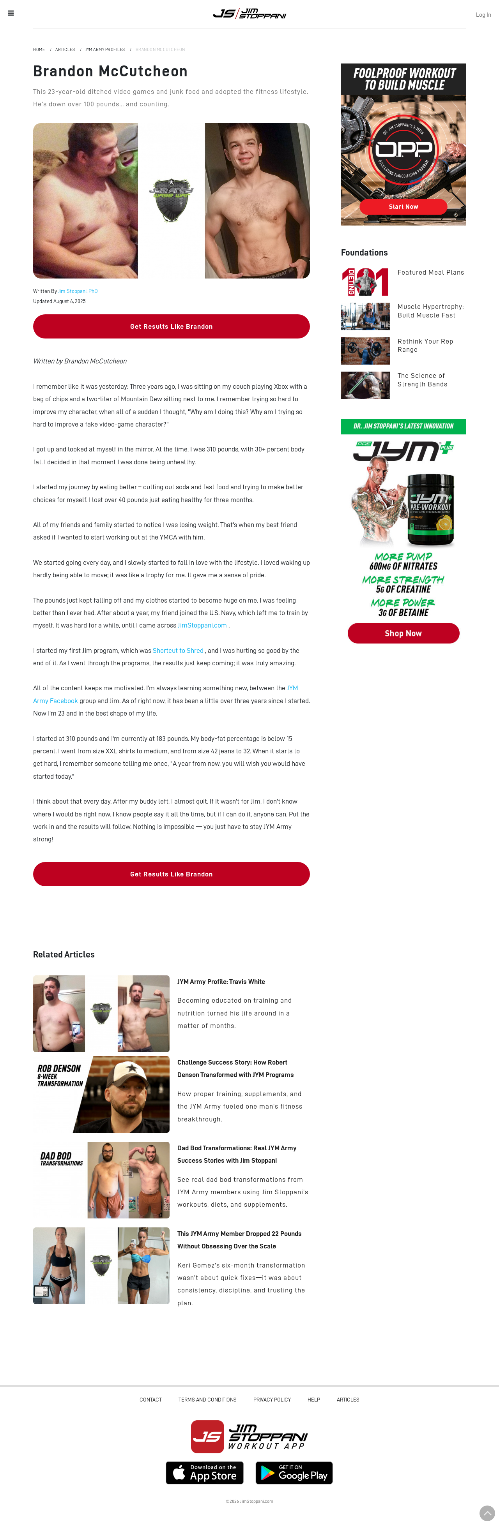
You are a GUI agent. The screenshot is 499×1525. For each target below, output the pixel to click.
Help (314, 1399)
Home (39, 50)
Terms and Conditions (208, 1399)
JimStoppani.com (203, 625)
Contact (151, 1399)
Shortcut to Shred (179, 650)
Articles (65, 50)
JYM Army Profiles (105, 50)
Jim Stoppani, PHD (250, 13)
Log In (483, 15)
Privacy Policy (272, 1399)
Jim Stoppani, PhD (78, 291)
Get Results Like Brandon (171, 326)
